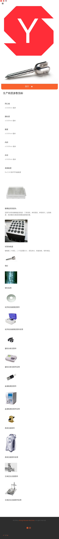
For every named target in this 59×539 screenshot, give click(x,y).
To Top (5, 535)
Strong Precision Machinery (27, 520)
